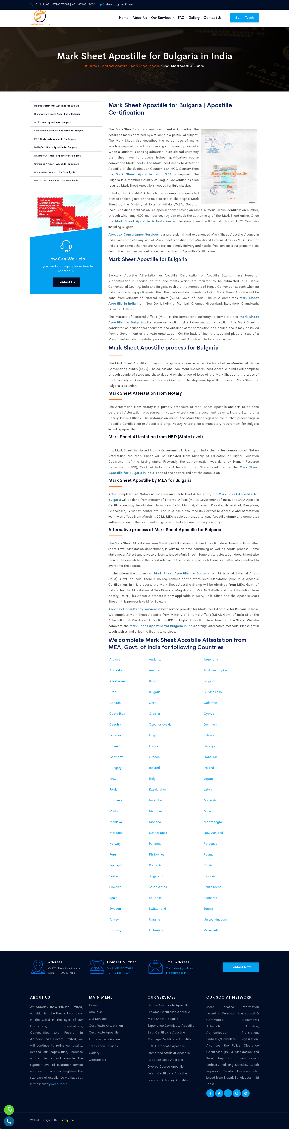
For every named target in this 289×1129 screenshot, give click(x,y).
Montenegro (213, 820)
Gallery (194, 18)
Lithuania (115, 799)
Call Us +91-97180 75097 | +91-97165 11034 (62, 4)
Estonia (209, 734)
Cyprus (209, 712)
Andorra (155, 658)
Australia (115, 669)
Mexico (209, 810)
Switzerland (157, 907)
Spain (113, 896)
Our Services (162, 18)
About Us (139, 18)
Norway (115, 842)
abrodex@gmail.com (116, 4)
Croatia (154, 712)
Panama (155, 842)
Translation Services (103, 1045)
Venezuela (211, 929)
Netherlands (158, 831)
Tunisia (208, 907)
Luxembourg (158, 799)
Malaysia (210, 799)
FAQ (181, 18)
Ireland (209, 766)
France (154, 745)
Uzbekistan (157, 929)
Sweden (115, 907)
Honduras (211, 755)
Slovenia (115, 885)
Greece (154, 755)
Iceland (154, 766)
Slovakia (210, 875)
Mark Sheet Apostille (145, 64)
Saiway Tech (67, 1118)
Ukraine (154, 918)
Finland (114, 745)
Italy (152, 777)
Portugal (115, 864)
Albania (114, 658)
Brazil (113, 690)
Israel (113, 777)
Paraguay (210, 842)
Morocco (116, 831)
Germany (116, 755)
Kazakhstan (157, 788)
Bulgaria (155, 690)
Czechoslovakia (160, 723)
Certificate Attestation (106, 1024)
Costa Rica (117, 712)
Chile (152, 701)
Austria (154, 669)
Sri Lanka (155, 896)
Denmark (210, 723)
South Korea (213, 885)
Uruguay (115, 929)
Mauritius (155, 810)
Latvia (208, 788)
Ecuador (115, 734)
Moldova (115, 820)
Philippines (156, 853)
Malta (113, 810)
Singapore (156, 875)
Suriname (210, 896)
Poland (209, 853)
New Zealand (213, 831)
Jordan (114, 788)
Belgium (209, 680)
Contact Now (241, 965)
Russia (208, 864)
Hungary (115, 766)
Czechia (115, 723)
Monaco (155, 820)
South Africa (158, 885)
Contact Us (213, 18)
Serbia (114, 875)
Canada (115, 701)
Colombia (211, 701)
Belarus (154, 680)
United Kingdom (215, 918)
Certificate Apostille (114, 64)
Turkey (114, 918)
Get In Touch (244, 17)
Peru (112, 853)
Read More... (60, 1082)
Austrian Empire (215, 669)
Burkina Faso (213, 690)
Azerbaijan (117, 680)
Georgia (209, 745)
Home (123, 18)
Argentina (211, 658)
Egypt (153, 734)
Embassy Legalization (104, 1038)
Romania (155, 864)
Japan (208, 777)
